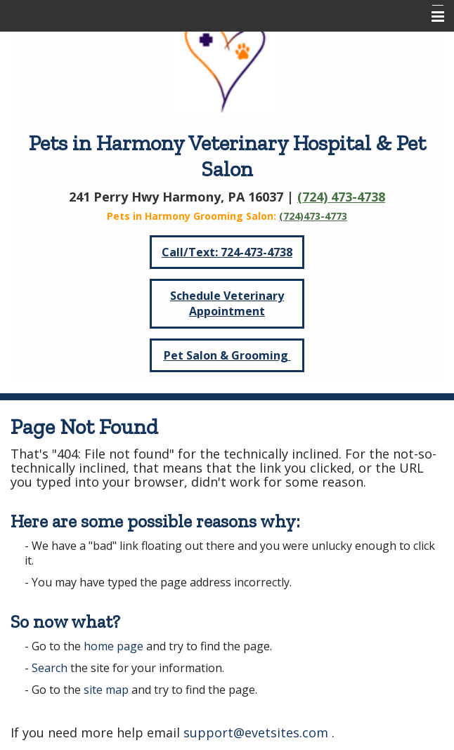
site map (106, 689)
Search (49, 668)
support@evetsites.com (255, 732)
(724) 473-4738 (341, 196)
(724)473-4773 (313, 216)
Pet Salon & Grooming (227, 355)
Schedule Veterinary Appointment (227, 303)
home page (113, 646)
